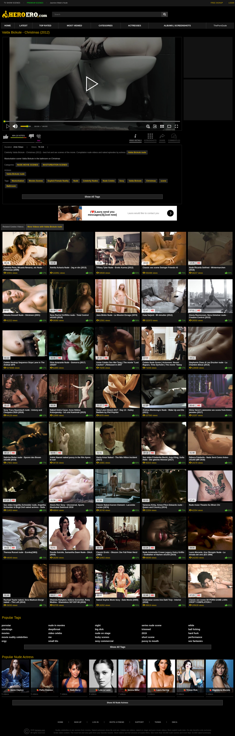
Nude (75, 181)
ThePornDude (220, 25)
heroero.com (40, 730)
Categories (106, 25)
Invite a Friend (117, 722)
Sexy (121, 181)
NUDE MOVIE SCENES (27, 165)
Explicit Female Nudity (58, 181)
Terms (158, 722)
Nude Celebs (109, 181)
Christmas (151, 181)
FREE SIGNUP (217, 3)
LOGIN (231, 3)
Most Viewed (74, 25)
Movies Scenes (36, 181)
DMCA (174, 722)
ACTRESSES (134, 25)
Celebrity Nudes (90, 181)
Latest (23, 25)
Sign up (77, 722)
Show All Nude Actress (117, 703)
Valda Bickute (135, 181)
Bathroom (11, 186)
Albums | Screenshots (177, 25)
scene (163, 181)
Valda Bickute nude (137, 152)
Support (139, 722)
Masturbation (18, 181)
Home (7, 25)
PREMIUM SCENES (35, 3)
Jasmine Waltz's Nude (59, 3)
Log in (95, 722)
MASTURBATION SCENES (55, 165)
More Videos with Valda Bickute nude (45, 227)
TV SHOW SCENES (12, 3)
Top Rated (45, 25)
